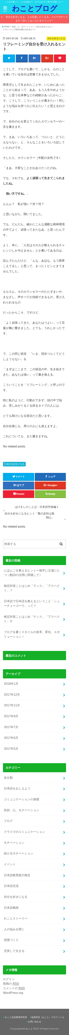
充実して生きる (14, 950)
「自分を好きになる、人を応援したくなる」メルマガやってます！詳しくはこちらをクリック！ (35, 19)
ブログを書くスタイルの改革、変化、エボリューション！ (32, 634)
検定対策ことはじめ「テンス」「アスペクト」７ (32, 588)
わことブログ (34, 8)
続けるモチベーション (18, 853)
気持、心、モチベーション (21, 810)
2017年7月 (11, 727)
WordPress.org (13, 992)
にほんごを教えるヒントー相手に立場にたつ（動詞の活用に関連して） (32, 573)
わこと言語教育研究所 (16, 1017)
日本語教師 (11, 907)
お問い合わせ (34, 1022)
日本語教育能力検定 (17, 875)
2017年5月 (11, 748)
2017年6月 (11, 737)
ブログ (8, 820)
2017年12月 (12, 694)
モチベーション (14, 842)
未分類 (8, 777)
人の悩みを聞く (14, 929)
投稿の (11, 983)
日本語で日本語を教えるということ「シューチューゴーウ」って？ (32, 603)
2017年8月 (11, 716)
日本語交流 (11, 885)
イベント (10, 864)
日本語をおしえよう (17, 788)
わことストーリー (15, 918)
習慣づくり (11, 940)
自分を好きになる (15, 464)
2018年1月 (11, 683)
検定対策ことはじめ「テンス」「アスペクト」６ (32, 619)
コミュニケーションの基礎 (21, 799)
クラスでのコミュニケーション (24, 831)
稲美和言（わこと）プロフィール (47, 1017)
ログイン (9, 979)
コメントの (14, 988)
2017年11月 (12, 705)
